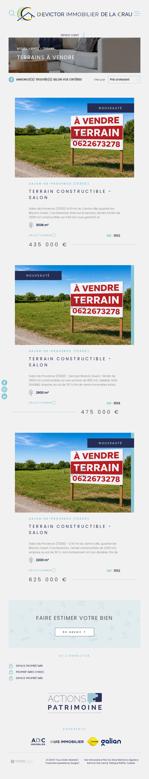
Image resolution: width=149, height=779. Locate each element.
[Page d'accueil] (74, 13)
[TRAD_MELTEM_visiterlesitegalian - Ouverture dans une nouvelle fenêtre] (111, 742)
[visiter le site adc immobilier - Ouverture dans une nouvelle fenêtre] (38, 742)
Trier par (99, 79)
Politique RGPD (116, 763)
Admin (90, 763)
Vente (35, 48)
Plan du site (109, 759)
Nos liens (101, 763)
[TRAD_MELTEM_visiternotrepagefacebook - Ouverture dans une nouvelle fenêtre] (4, 382)
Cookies (130, 763)
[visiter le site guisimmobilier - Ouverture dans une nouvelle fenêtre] (66, 742)
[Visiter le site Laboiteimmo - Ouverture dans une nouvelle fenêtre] (22, 761)
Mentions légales (127, 759)
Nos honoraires (92, 759)
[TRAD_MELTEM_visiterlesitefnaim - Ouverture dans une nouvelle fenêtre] (93, 742)
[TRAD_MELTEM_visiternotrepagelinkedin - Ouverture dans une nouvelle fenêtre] (4, 396)
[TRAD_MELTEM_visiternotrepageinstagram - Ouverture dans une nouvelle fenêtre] (4, 389)
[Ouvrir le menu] (137, 13)
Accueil (22, 48)
